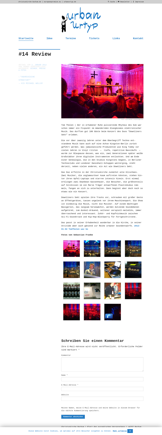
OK (130, 431)
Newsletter (124, 2)
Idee (49, 38)
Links (116, 38)
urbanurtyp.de (70, 2)
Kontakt (138, 38)
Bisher (33, 68)
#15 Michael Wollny (31, 83)
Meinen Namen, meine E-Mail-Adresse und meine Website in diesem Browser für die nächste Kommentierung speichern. (100, 409)
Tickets (94, 38)
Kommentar (66, 355)
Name (64, 375)
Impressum (138, 2)
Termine (71, 38)
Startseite (26, 38)
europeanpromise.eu (52, 2)
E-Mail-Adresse (69, 385)
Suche (111, 2)
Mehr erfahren (120, 431)
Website (65, 395)
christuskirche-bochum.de (29, 2)
